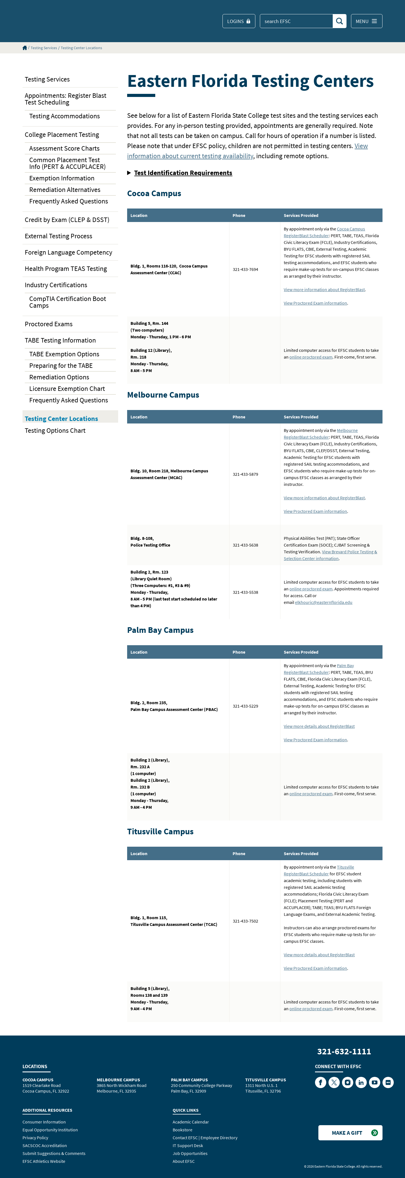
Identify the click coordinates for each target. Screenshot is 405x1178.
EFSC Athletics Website (43, 1161)
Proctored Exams (49, 324)
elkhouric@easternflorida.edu (323, 602)
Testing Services (44, 47)
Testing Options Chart (55, 430)
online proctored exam (310, 357)
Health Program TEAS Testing (66, 268)
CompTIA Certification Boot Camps (67, 302)
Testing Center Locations (81, 47)
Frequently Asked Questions (68, 201)
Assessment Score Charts (64, 148)
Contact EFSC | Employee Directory (205, 1137)
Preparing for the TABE (61, 365)
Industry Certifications (56, 284)
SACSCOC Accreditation (44, 1145)
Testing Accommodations (64, 116)
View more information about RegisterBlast (324, 289)
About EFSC (184, 1161)
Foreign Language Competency (68, 252)
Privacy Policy (35, 1137)
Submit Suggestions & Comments (54, 1153)
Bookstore (182, 1129)
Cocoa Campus (37, 1079)
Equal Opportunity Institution (50, 1129)
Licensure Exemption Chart (67, 388)
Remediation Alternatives (64, 189)
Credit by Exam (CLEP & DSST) (67, 219)
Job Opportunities (190, 1153)
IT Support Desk (188, 1145)
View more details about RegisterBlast (319, 726)
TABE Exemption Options (64, 354)
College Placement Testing (62, 134)
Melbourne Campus (118, 1079)
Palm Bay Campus (189, 1079)
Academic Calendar (191, 1122)
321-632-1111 (344, 1051)
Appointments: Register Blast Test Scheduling (65, 99)
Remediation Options (59, 377)
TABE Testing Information (60, 340)
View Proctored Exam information (315, 303)
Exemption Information (61, 178)
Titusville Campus (265, 1079)
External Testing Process (58, 236)
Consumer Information (44, 1122)
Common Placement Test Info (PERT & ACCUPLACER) (67, 163)
